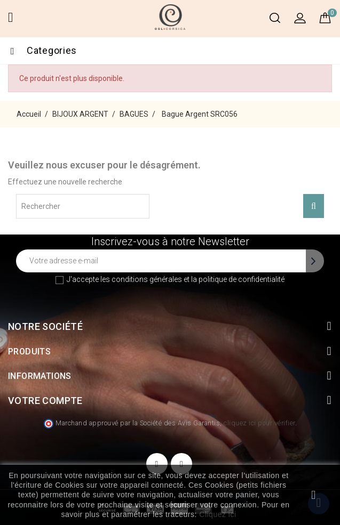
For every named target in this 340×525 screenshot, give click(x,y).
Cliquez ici (217, 514)
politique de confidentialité (241, 279)
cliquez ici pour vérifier (259, 423)
